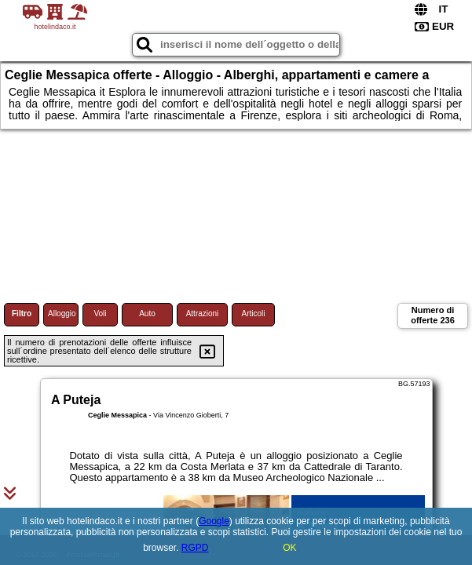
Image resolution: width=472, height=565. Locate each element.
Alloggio (62, 313)
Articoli (253, 313)
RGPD (195, 547)
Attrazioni (202, 313)
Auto (147, 313)
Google (214, 521)
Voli (99, 313)
